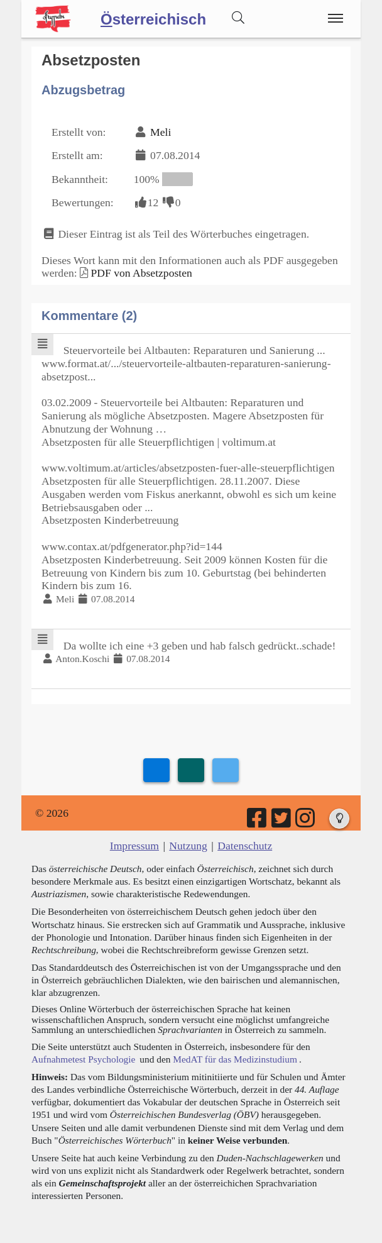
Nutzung (188, 845)
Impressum (134, 845)
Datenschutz (244, 845)
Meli (160, 132)
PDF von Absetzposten (141, 273)
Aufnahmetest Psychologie (83, 1059)
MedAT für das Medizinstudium (235, 1059)
